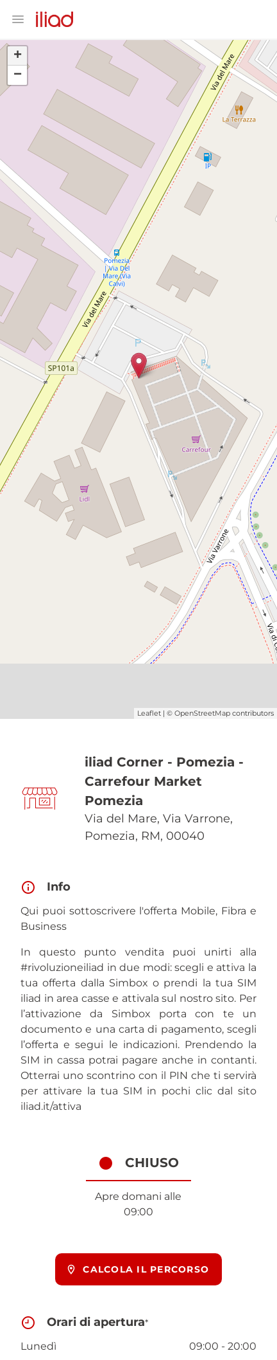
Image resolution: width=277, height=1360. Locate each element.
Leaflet (149, 713)
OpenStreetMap (202, 713)
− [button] (17, 75)
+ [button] (17, 56)
